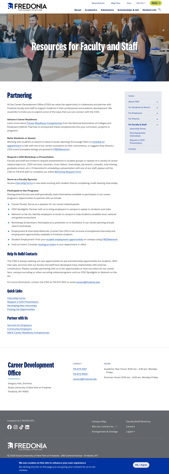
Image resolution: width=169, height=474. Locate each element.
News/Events (98, 3)
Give (129, 3)
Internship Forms (138, 128)
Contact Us (13, 420)
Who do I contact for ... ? (104, 426)
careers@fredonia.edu (88, 282)
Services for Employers (19, 325)
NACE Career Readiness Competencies (28, 332)
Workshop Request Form (68, 171)
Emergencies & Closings (105, 431)
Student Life (149, 9)
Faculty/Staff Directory (138, 421)
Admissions (107, 9)
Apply (154, 2)
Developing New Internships (22, 305)
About (77, 9)
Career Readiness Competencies (44, 123)
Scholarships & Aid (128, 9)
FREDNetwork (61, 149)
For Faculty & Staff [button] (137, 124)
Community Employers (19, 328)
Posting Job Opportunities (21, 309)
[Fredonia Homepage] (27, 7)
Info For (140, 3)
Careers (130, 426)
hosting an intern (47, 244)
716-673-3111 (27, 420)
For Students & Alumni (139, 107)
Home (131, 96)
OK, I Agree (141, 465)
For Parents (133, 118)
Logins (129, 431)
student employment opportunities (64, 239)
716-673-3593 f (80, 374)
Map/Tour (115, 3)
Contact (132, 149)
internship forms (24, 183)
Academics (91, 9)
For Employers (135, 113)
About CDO (133, 101)
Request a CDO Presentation (22, 301)
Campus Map (99, 421)
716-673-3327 (80, 369)
